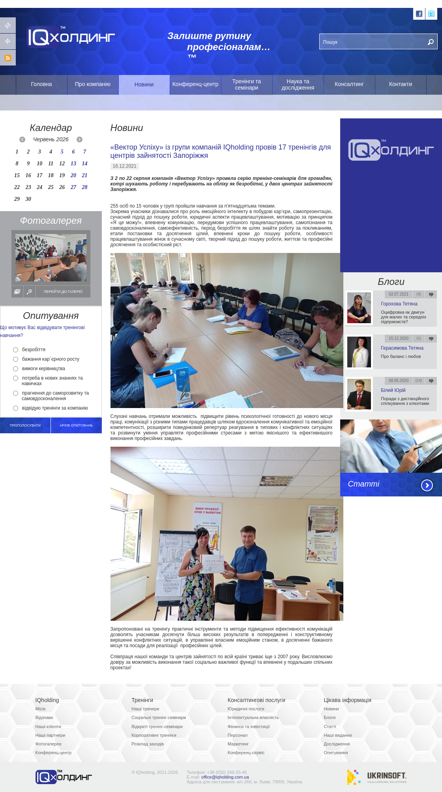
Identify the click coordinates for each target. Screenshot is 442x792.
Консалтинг (349, 84)
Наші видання (338, 735)
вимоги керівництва (39, 368)
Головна (41, 84)
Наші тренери (145, 708)
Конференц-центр (195, 84)
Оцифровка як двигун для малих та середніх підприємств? (403, 317)
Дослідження (337, 743)
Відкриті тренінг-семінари (156, 726)
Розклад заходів (147, 743)
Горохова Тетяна (399, 304)
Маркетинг (238, 743)
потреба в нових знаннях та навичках (48, 380)
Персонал (238, 735)
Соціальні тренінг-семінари (158, 717)
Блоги (391, 281)
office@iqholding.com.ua (225, 777)
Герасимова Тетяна (402, 348)
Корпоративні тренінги (153, 735)
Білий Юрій (393, 390)
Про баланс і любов (401, 356)
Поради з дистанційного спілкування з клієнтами (405, 401)
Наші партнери (51, 735)
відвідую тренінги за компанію (50, 408)
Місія (41, 708)
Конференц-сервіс (246, 752)
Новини (144, 84)
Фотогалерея (49, 743)
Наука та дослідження (298, 84)
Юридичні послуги (246, 708)
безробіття (29, 349)
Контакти (400, 84)
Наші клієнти (48, 726)
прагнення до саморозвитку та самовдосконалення (51, 395)
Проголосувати (25, 425)
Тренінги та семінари (246, 84)
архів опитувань (76, 425)
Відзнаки (44, 717)
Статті (363, 483)
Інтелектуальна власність (253, 717)
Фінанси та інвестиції (249, 726)
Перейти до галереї (63, 292)
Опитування (336, 752)
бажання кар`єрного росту (46, 359)
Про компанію (92, 84)
